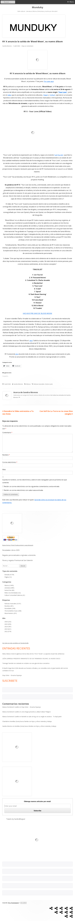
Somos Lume (49, 384)
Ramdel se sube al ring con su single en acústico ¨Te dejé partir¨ (41, 716)
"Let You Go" (58, 155)
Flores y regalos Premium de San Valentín (17, 560)
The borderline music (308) (12, 611)
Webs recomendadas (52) (12, 593)
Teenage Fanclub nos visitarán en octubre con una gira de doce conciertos (26, 663)
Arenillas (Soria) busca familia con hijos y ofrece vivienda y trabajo (31, 721)
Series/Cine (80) (9, 590)
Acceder (23, 903)
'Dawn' (45, 95)
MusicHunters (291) (10, 613)
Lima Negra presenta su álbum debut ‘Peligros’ (36, 712)
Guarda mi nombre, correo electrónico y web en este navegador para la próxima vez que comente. (34, 481)
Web (4, 469)
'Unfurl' (52, 95)
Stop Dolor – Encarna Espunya (12, 675)
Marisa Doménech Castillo (10, 707)
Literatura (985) (9, 588)
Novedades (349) (9, 608)
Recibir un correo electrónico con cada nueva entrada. (23, 490)
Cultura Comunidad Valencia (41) (14, 595)
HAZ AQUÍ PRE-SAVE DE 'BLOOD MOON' (37, 313)
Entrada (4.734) (9, 575)
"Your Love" (62, 92)
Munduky (37, 7)
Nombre (6, 455)
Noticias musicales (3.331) (12, 603)
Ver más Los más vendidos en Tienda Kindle (15, 643)
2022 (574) (7, 631)
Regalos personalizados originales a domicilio (19, 555)
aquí (31, 340)
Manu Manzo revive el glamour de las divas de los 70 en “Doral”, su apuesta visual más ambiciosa (33, 654)
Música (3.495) (9, 585)
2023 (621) (7, 629)
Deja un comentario (27, 46)
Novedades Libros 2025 (11, 550)
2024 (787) (7, 627)
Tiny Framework (13, 903)
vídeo (9, 95)
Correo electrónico (9, 462)
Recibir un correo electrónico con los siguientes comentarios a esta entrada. (31, 486)
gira (16, 354)
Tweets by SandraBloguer (15, 819)
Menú (72, 2)
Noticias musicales (38, 384)
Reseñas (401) (8, 606)
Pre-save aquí (49, 81)
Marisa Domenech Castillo (10, 716)
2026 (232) (7, 622)
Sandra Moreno (7, 46)
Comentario (7, 432)
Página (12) (8, 577)
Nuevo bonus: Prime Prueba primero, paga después (17, 545)
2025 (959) (7, 624)
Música (28, 384)
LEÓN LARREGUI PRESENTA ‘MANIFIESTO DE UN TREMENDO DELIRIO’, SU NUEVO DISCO (31, 658)
